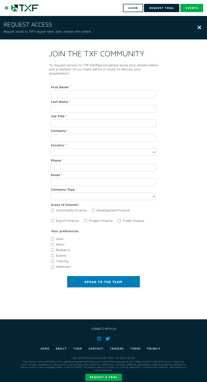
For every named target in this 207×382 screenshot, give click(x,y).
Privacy (153, 348)
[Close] (199, 28)
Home (45, 348)
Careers (117, 348)
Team (77, 348)
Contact (96, 348)
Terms (135, 348)
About (61, 348)
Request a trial (104, 377)
